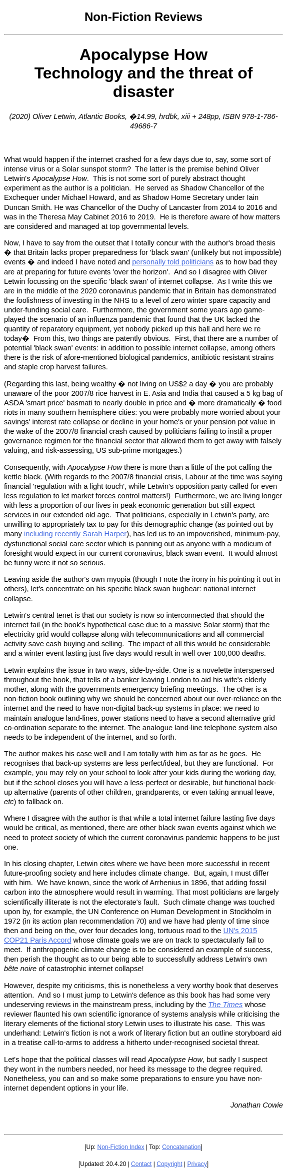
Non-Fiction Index (120, 1147)
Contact (141, 1164)
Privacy (196, 1164)
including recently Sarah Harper (75, 534)
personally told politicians (173, 262)
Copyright (169, 1164)
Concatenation (181, 1147)
